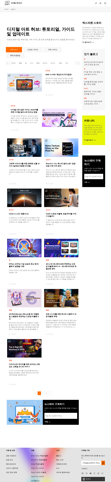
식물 (60, 63)
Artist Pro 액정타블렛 (39, 460)
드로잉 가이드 (32, 50)
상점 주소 (9, 460)
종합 (37, 63)
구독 (47, 422)
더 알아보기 (88, 42)
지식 (31, 63)
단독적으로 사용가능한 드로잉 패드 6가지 (93, 102)
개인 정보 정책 (11, 472)
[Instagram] (82, 473)
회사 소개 (59, 460)
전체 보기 (14, 50)
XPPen (6, 9)
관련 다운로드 (11, 456)
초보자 (45, 63)
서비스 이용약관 (12, 468)
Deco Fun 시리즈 (37, 476)
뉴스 (58, 468)
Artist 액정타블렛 (37, 464)
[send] (103, 463)
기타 (66, 63)
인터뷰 (13, 63)
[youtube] (102, 473)
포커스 (53, 63)
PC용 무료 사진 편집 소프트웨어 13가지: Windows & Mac (93, 73)
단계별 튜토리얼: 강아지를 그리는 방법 (93, 83)
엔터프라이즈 (11, 464)
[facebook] (86, 473)
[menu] (104, 3)
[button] (96, 3)
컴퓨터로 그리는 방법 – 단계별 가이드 (93, 92)
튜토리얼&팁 (15, 55)
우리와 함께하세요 (63, 472)
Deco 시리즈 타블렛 (38, 472)
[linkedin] (98, 473)
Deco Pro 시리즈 (37, 468)
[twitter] (94, 473)
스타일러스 (35, 481)
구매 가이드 (52, 50)
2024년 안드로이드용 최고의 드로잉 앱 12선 (93, 63)
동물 (20, 63)
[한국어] (93, 479)
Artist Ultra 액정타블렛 (39, 456)
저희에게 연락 (61, 464)
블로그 (58, 456)
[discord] (90, 473)
